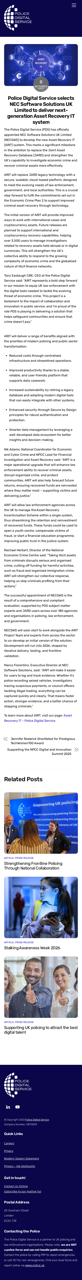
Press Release (24, 858)
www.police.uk (34, 1265)
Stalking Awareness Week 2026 (32, 948)
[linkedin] (8, 1106)
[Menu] (74, 5)
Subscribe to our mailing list (22, 1191)
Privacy (8, 1151)
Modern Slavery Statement (21, 1158)
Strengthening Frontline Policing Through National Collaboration (33, 865)
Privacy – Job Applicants (19, 1166)
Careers (9, 1143)
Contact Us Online (16, 1186)
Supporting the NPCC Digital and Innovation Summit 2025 (39, 752)
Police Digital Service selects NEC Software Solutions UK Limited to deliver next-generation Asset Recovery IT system (41, 110)
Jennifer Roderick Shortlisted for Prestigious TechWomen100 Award (43, 741)
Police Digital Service (37, 1119)
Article (9, 858)
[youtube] (17, 1106)
